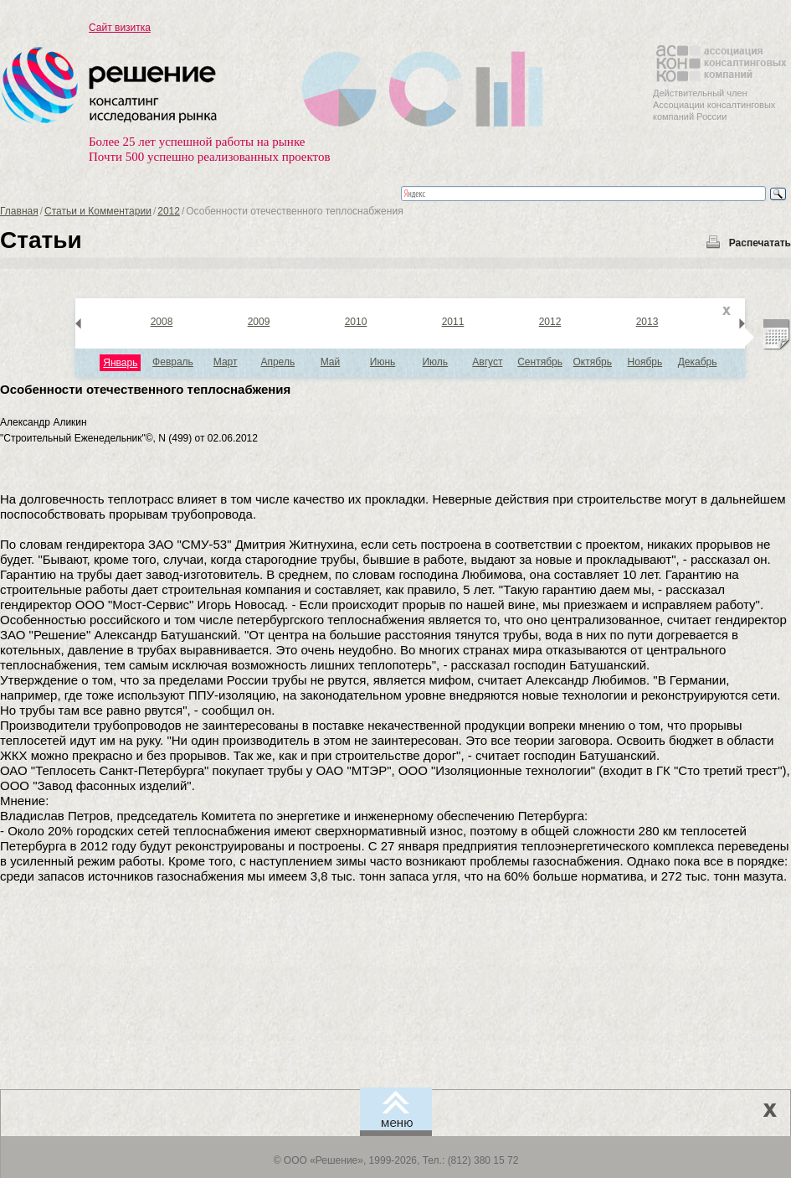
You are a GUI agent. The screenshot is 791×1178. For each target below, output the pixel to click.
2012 (168, 211)
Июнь (383, 362)
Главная (19, 211)
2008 (162, 322)
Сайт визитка (120, 28)
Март (225, 362)
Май (331, 362)
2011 (453, 322)
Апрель (277, 362)
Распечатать (760, 243)
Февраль (172, 362)
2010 (356, 322)
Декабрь (697, 362)
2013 (647, 322)
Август (487, 362)
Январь (120, 363)
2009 (259, 322)
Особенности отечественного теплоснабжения (145, 389)
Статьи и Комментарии (98, 211)
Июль (435, 362)
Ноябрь (645, 362)
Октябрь (592, 362)
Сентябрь (539, 362)
